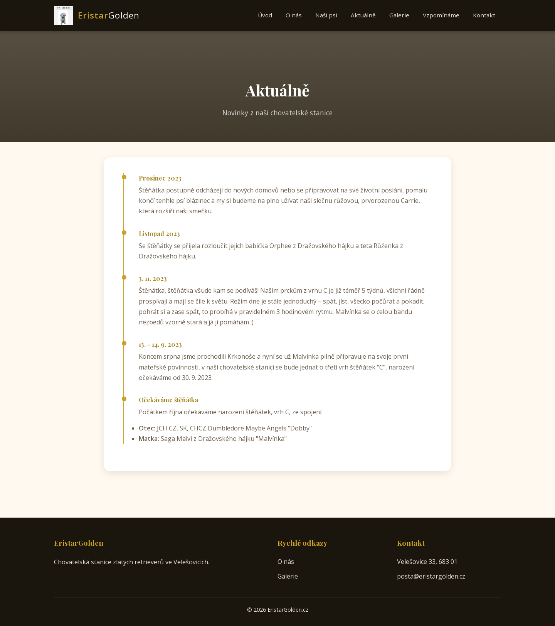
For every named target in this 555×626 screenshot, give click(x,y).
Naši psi (326, 15)
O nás (294, 15)
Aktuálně (363, 15)
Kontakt (484, 15)
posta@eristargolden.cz (431, 576)
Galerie (399, 15)
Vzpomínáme (441, 15)
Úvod (265, 15)
